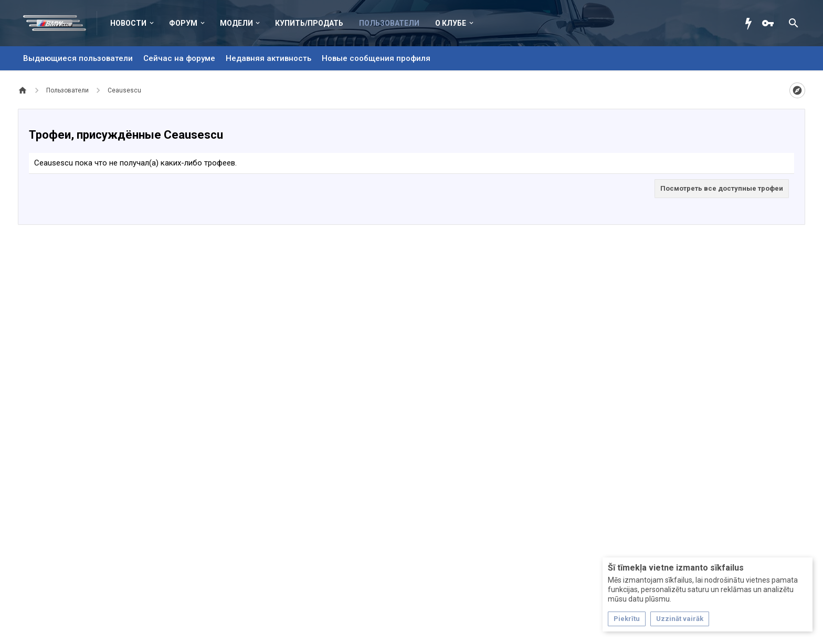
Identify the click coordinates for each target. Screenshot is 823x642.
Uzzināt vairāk (679, 619)
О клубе (450, 23)
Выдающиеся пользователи (78, 58)
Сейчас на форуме (179, 58)
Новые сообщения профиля (376, 58)
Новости (128, 23)
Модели (236, 23)
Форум (183, 23)
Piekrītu (627, 619)
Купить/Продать (309, 23)
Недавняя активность (268, 58)
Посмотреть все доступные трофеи (721, 188)
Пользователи (389, 23)
